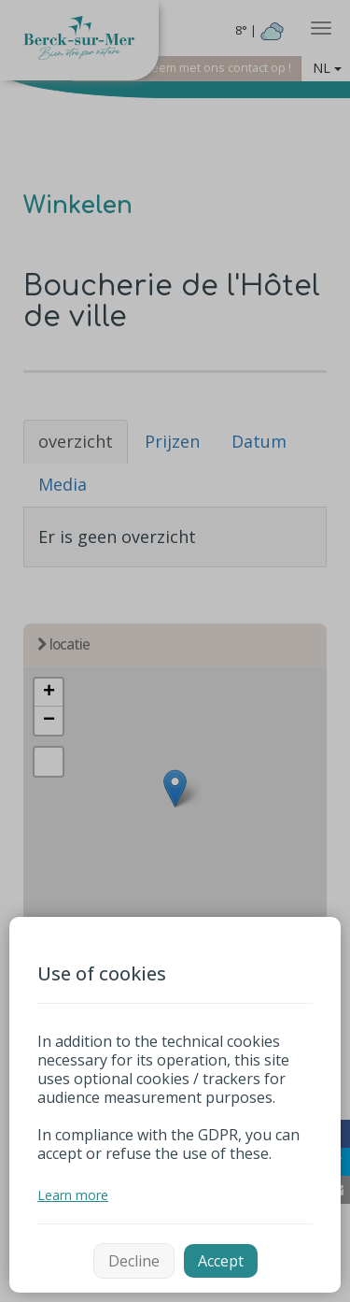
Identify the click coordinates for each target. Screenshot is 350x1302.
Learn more (72, 1195)
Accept (221, 1261)
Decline (134, 1261)
